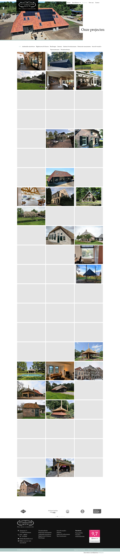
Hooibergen (53, 46)
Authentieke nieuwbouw (28, 46)
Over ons (91, 2)
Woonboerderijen (65, 49)
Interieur (59, 46)
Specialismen (76, 2)
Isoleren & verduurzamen (69, 46)
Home (68, 2)
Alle (20, 46)
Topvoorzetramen (54, 49)
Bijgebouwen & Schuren (42, 46)
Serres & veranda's (96, 46)
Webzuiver (101, 552)
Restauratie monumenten (84, 46)
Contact (97, 2)
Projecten (84, 2)
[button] (58, 516)
